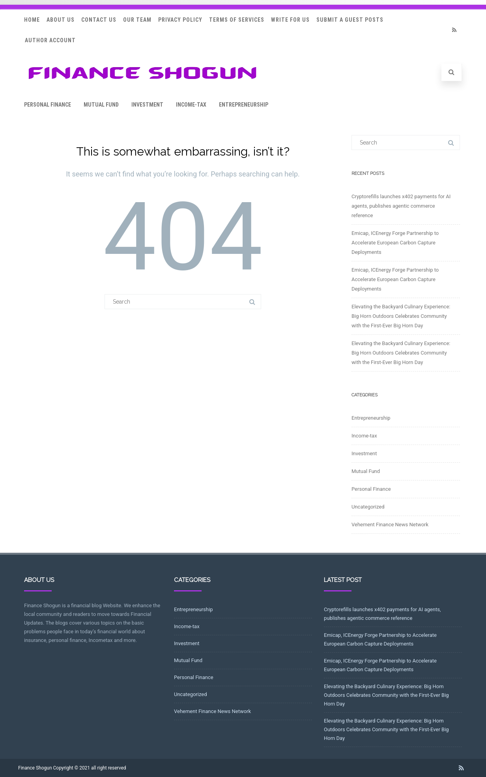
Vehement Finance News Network (389, 524)
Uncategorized (367, 507)
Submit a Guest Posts (349, 20)
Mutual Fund (101, 104)
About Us (61, 20)
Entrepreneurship (243, 104)
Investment (147, 104)
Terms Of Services (236, 20)
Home (32, 20)
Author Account (50, 40)
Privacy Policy (180, 20)
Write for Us (290, 20)
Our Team (137, 20)
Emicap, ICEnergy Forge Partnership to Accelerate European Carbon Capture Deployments (395, 242)
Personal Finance (47, 104)
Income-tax (191, 104)
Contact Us (98, 20)
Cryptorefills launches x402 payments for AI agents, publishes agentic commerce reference (400, 205)
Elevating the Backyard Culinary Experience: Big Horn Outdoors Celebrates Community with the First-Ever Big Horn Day (400, 316)
